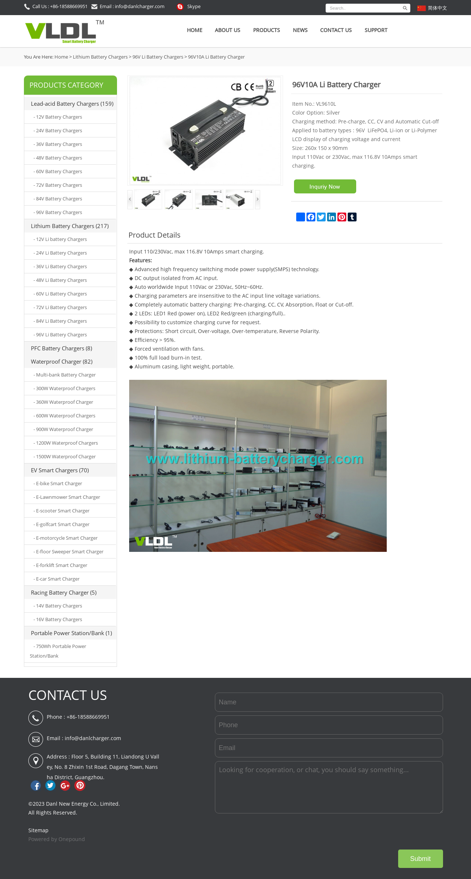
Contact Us (336, 30)
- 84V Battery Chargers (57, 198)
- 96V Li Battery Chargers (60, 334)
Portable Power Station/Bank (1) (71, 633)
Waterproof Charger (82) (61, 361)
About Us (227, 30)
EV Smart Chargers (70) (60, 470)
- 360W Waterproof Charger (63, 402)
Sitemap (38, 830)
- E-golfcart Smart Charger (61, 524)
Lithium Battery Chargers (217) (70, 226)
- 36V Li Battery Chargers (60, 266)
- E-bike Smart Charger (57, 483)
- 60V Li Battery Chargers (60, 293)
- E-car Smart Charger (56, 578)
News (300, 30)
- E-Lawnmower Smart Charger (66, 497)
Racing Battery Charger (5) (63, 592)
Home (194, 30)
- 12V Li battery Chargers (60, 239)
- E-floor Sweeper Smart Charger (68, 551)
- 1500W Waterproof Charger (64, 456)
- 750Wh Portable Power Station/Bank (58, 651)
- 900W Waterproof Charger (63, 429)
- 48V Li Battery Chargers (60, 280)
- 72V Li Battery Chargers (60, 307)
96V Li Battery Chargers (157, 56)
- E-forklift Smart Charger (60, 565)
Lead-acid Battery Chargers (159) (72, 103)
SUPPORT (376, 30)
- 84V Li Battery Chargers (60, 321)
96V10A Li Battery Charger (216, 56)
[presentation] (387, 831)
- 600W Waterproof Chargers (64, 415)
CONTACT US (67, 695)
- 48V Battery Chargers (57, 157)
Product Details (154, 235)
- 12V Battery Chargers (57, 116)
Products (266, 30)
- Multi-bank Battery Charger (64, 374)
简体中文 (437, 7)
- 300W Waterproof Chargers (64, 388)
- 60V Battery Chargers (57, 171)
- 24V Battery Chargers (57, 130)
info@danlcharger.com (93, 738)
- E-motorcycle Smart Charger (65, 538)
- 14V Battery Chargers (57, 605)
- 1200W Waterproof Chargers (65, 443)
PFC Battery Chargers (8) (61, 348)
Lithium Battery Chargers (100, 56)
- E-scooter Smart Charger (61, 510)
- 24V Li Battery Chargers (60, 252)
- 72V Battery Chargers (57, 185)
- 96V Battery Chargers (57, 212)
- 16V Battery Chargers (57, 619)
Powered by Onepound (56, 839)
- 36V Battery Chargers (57, 144)
